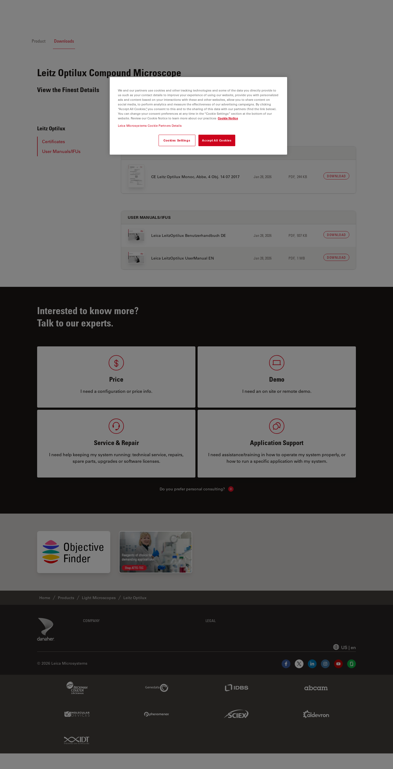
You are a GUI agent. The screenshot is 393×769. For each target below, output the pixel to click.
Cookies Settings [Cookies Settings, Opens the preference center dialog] (176, 140)
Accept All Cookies (216, 140)
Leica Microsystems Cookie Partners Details (150, 125)
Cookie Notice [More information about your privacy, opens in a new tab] (228, 118)
